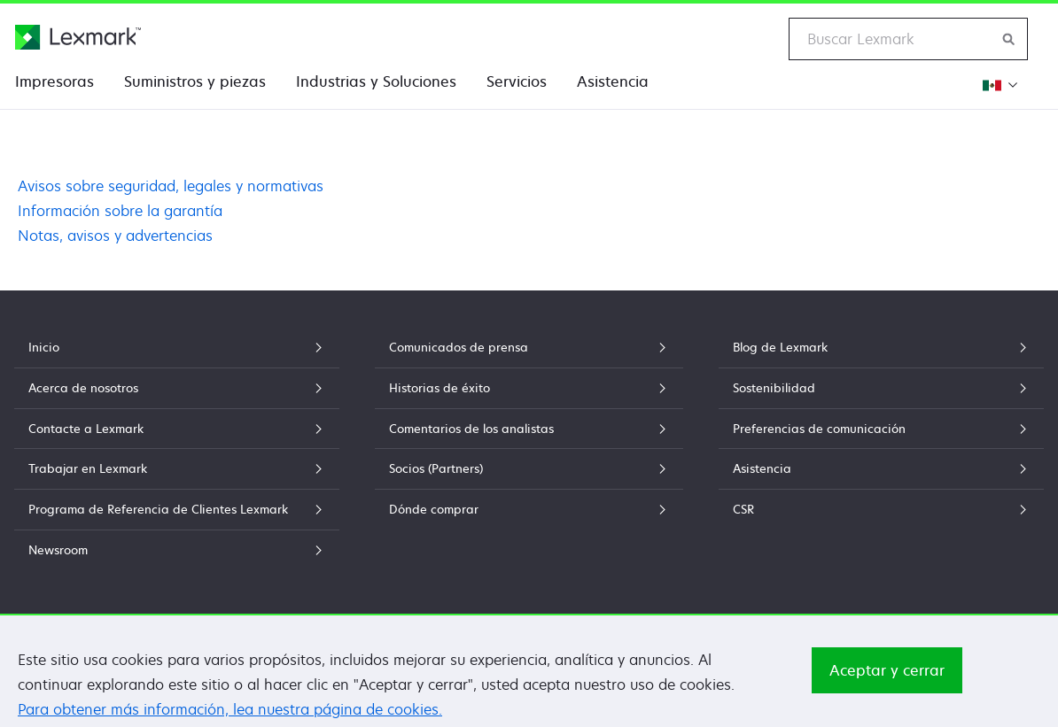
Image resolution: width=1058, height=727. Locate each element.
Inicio (176, 347)
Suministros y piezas (195, 81)
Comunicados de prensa (528, 347)
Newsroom (176, 550)
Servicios (516, 81)
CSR (881, 509)
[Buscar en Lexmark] (1009, 39)
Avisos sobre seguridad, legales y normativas (170, 186)
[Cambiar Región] (999, 84)
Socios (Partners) (528, 468)
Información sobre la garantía (120, 210)
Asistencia (613, 81)
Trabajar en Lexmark (176, 468)
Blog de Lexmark (881, 347)
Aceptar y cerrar (887, 683)
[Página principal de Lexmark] (78, 37)
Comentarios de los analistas (528, 429)
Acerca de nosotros (176, 388)
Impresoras (54, 81)
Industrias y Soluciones (376, 81)
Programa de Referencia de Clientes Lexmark (176, 509)
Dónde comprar (528, 509)
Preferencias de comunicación (881, 429)
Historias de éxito (528, 388)
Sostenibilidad (881, 388)
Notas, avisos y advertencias (115, 235)
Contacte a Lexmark (176, 429)
